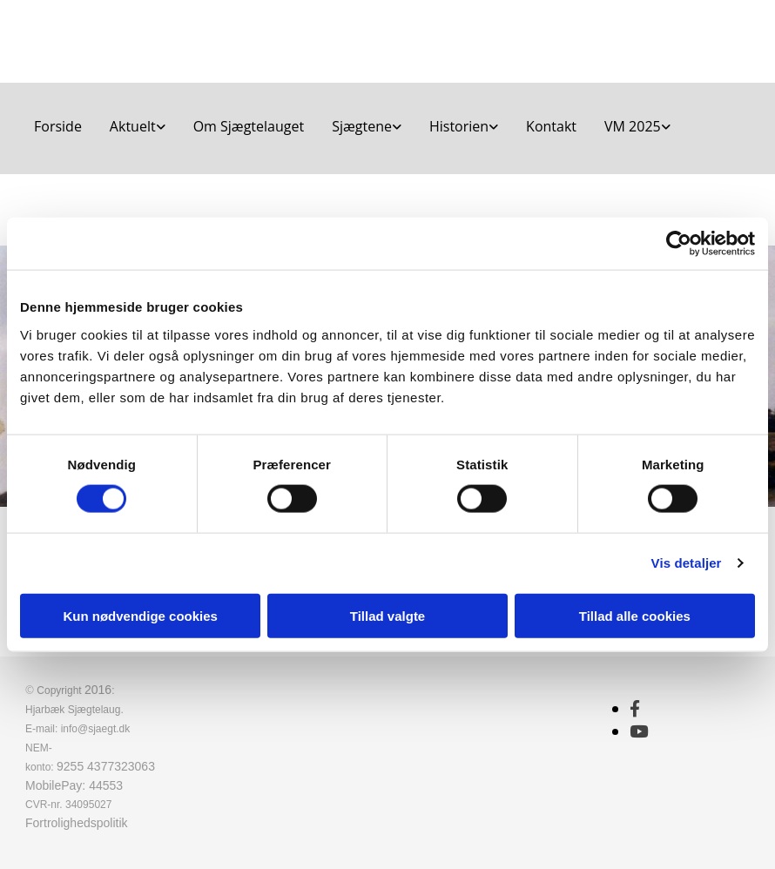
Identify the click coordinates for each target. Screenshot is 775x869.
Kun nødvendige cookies (140, 615)
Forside (58, 126)
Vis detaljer (686, 563)
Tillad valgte (387, 615)
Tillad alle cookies (635, 615)
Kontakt (551, 126)
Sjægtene (362, 126)
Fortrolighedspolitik (76, 823)
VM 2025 (632, 126)
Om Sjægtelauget (249, 126)
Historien (459, 126)
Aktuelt (133, 126)
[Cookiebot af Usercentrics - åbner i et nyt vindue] (679, 244)
